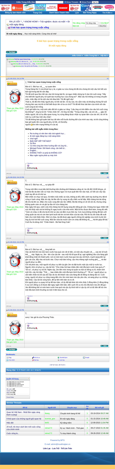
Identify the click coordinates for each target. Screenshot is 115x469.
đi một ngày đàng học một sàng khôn (45, 136)
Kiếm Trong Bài (91, 55)
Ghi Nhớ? (104, 23)
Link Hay (62, 360)
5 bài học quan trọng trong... (22, 59)
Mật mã (76, 26)
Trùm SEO (12, 360)
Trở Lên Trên (66, 448)
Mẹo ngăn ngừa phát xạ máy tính (43, 155)
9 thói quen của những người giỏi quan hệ (24, 419)
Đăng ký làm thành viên (15, 13)
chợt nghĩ (34, 139)
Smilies (9, 390)
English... (33, 150)
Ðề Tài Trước (54, 365)
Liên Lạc (47, 448)
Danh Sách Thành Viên (59, 13)
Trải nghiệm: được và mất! (52, 21)
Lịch (77, 13)
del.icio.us (37, 357)
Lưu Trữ (55, 448)
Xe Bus (33, 143)
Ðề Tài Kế (61, 365)
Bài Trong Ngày (90, 13)
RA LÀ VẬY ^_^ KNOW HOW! (23, 21)
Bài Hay (36, 360)
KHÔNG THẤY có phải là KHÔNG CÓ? (46, 153)
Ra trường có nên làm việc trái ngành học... (47, 134)
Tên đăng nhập (79, 23)
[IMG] (8, 392)
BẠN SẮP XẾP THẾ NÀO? (40, 141)
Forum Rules (10, 397)
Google (87, 357)
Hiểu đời (10, 423)
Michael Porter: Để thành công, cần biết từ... (48, 148)
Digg (10, 357)
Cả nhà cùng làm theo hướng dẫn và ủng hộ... (49, 146)
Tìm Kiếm (106, 13)
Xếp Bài (103, 55)
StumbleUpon (63, 357)
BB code (9, 389)
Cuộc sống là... (13, 433)
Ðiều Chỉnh (76, 55)
